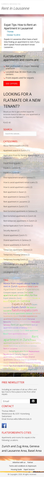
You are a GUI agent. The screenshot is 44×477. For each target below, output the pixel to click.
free (5, 313)
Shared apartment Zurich (13, 235)
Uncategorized (9, 272)
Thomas (10, 31)
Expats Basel (27, 298)
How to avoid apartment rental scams (19, 182)
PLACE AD (7, 122)
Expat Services (29, 469)
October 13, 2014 (13, 35)
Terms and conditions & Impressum (22, 466)
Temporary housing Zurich (14, 259)
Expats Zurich (19, 307)
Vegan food (32, 369)
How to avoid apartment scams (16, 187)
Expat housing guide (11, 163)
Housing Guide (16, 469)
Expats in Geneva (10, 168)
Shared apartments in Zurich (15, 245)
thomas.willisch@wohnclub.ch (19, 419)
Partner (30, 462)
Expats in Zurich (10, 172)
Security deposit (10, 230)
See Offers (11, 83)
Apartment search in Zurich (14, 150)
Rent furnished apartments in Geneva (18, 211)
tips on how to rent (20, 367)
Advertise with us (19, 462)
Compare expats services (13, 292)
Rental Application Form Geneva (16, 225)
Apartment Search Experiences (21, 289)
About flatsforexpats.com (14, 145)
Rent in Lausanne (10, 348)
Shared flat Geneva (17, 362)
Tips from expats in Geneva (20, 365)
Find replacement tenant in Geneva (18, 177)
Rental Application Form (18, 351)
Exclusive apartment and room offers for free (20, 294)
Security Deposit (21, 354)
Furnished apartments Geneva (19, 313)
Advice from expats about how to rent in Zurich (20, 285)
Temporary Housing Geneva (15, 254)
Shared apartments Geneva (19, 358)
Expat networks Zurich (12, 298)
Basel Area (35, 451)
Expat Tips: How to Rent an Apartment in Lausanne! (20, 26)
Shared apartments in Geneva (15, 240)
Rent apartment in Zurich (13, 206)
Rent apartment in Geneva (14, 197)
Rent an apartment (21, 324)
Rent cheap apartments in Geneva (22, 346)
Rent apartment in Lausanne (15, 201)
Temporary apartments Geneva (16, 250)
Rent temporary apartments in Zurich (18, 221)
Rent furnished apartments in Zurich (18, 216)
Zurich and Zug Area (15, 446)
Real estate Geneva (21, 321)
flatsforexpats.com (25, 310)
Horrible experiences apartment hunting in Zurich (20, 317)
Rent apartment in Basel (13, 192)
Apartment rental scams (28, 286)
